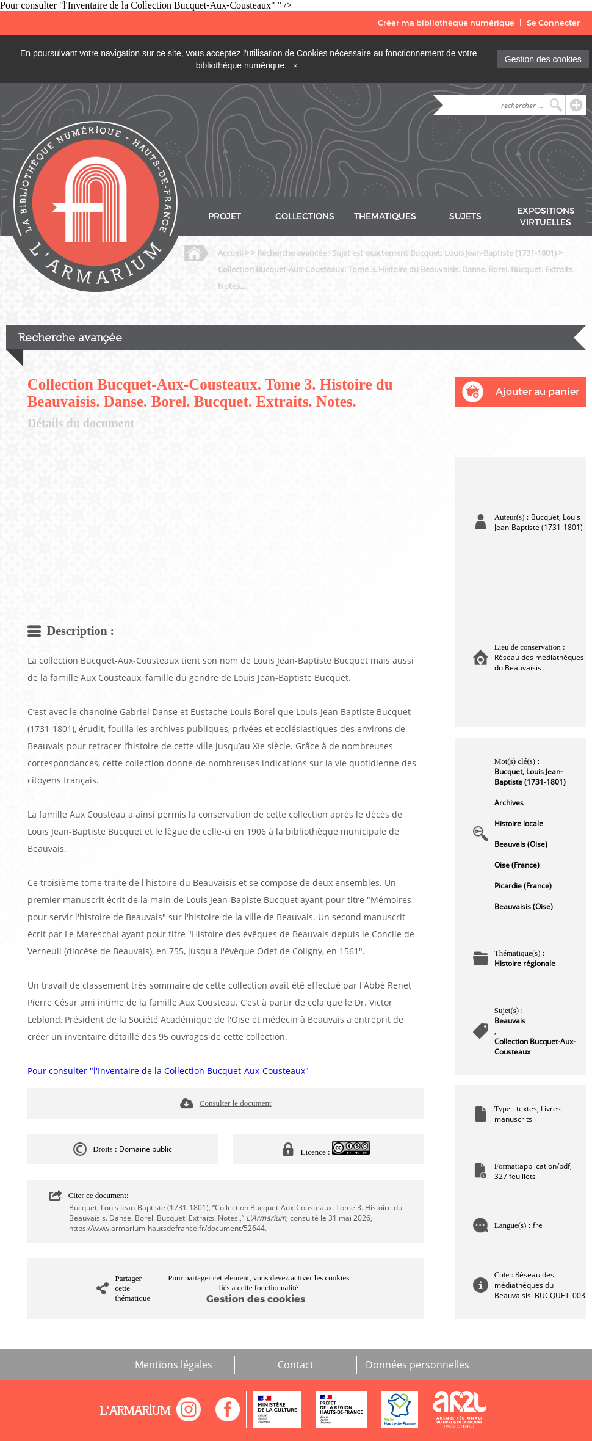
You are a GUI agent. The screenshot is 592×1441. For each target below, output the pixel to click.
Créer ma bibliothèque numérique (446, 23)
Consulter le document (236, 1103)
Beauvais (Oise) (520, 844)
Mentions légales (173, 1364)
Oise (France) (517, 865)
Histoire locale (518, 823)
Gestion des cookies (543, 59)
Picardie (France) (523, 885)
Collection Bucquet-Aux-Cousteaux (535, 1046)
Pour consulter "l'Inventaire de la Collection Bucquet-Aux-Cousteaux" (168, 1070)
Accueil (230, 252)
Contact (296, 1364)
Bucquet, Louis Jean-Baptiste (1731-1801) (530, 776)
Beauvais (509, 1020)
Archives (509, 802)
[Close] (295, 65)
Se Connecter (553, 23)
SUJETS (465, 216)
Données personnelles (417, 1364)
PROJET (224, 216)
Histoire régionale (524, 963)
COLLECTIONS (304, 216)
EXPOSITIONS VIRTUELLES (546, 216)
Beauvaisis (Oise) (523, 906)
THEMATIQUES (385, 216)
